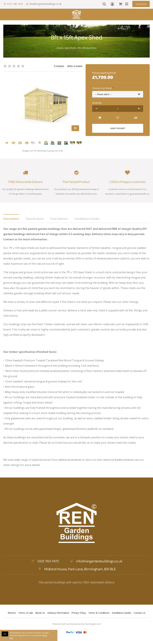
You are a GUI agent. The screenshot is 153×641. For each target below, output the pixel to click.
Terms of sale (25, 612)
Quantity (97, 102)
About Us (40, 612)
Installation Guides (121, 612)
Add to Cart (117, 128)
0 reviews (59, 66)
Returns (12, 612)
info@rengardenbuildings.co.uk (43, 3)
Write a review (74, 66)
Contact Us (141, 3)
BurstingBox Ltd (93, 623)
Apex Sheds (70, 47)
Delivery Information (58, 612)
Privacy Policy (78, 612)
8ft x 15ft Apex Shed (87, 47)
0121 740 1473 (13, 3)
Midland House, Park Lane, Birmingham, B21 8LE (76, 568)
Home (60, 47)
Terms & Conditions (99, 612)
